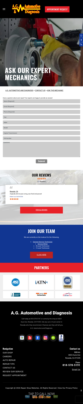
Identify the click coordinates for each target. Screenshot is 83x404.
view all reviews (41, 210)
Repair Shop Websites (30, 388)
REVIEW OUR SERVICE (13, 371)
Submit (41, 161)
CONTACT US (40, 90)
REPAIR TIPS (9, 364)
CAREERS (7, 356)
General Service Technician (42, 242)
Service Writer (43, 244)
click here (41, 255)
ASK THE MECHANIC (55, 90)
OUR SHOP (8, 353)
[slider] (41, 178)
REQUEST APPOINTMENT (15, 375)
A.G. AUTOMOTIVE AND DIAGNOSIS (19, 90)
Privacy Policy (72, 388)
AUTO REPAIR (9, 360)
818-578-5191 (36, 319)
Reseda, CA (14, 191)
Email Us (76, 370)
